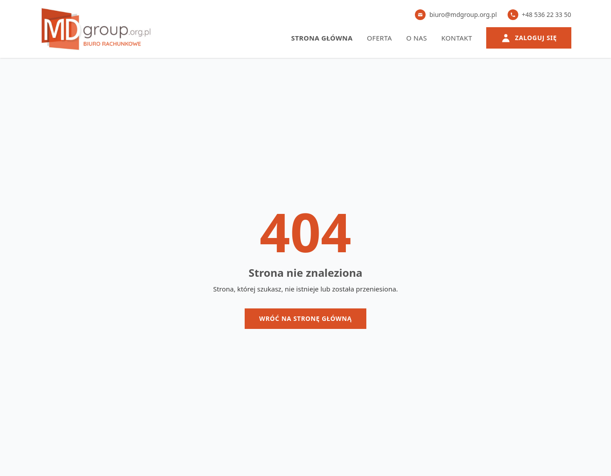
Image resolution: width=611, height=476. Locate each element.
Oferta (379, 37)
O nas (416, 37)
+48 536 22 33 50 (539, 14)
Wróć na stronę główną (305, 318)
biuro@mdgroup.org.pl (455, 14)
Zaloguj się (528, 38)
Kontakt (456, 37)
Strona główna (322, 37)
